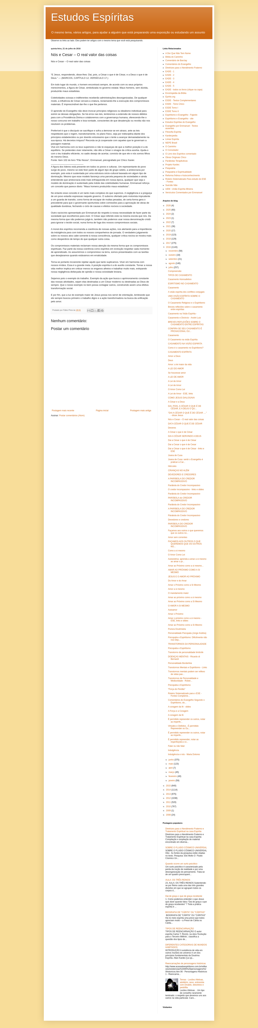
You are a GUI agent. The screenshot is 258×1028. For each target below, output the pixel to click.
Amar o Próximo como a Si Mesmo (184, 585)
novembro (174, 251)
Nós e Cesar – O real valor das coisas (186, 419)
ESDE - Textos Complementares (180, 100)
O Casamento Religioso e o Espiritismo (186, 303)
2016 (168, 247)
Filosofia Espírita (173, 132)
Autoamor (172, 610)
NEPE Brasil (171, 143)
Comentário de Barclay (176, 60)
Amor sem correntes (177, 537)
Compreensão (174, 271)
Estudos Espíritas (92, 17)
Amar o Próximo (175, 614)
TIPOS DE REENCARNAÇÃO (179, 928)
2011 (168, 802)
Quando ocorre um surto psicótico (181, 863)
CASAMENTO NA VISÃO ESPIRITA (185, 343)
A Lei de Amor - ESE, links (180, 393)
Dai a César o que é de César (182, 440)
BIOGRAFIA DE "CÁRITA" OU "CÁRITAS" (185, 912)
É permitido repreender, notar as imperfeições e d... (183, 740)
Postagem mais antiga (140, 410)
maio (171, 764)
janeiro (172, 780)
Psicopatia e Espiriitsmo (179, 685)
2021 (168, 226)
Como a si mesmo (176, 550)
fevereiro (173, 776)
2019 (168, 234)
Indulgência (173, 750)
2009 (168, 810)
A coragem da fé (175, 715)
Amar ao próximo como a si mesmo (185, 597)
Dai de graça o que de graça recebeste (183, 896)
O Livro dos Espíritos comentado (180, 154)
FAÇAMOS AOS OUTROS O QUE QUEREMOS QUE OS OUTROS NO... (185, 544)
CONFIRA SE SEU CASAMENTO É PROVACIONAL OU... (185, 329)
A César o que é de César (180, 432)
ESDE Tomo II (172, 111)
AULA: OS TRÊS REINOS (177, 880)
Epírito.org (170, 96)
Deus (170, 360)
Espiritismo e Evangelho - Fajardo (181, 115)
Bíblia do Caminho (174, 57)
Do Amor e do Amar (177, 580)
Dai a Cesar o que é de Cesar (182, 444)
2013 (168, 794)
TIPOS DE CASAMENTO (180, 275)
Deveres (172, 428)
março (172, 772)
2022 (168, 222)
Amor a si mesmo (176, 589)
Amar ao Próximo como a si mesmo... (186, 565)
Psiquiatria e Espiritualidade (178, 172)
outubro (172, 255)
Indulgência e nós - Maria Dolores (184, 754)
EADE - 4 (169, 82)
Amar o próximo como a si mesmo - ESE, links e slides (185, 619)
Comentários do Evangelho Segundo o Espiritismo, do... (186, 701)
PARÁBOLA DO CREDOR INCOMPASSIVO (180, 525)
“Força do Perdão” (176, 689)
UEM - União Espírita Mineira (179, 189)
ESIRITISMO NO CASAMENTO (183, 283)
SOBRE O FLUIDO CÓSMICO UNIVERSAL (186, 847)
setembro (173, 259)
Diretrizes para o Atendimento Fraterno (183, 67)
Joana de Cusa (175, 455)
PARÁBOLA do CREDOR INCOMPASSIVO (180, 499)
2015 (168, 785)
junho (171, 759)
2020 (168, 230)
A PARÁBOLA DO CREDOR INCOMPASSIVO (181, 479)
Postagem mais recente (63, 410)
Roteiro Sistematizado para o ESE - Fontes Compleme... (185, 694)
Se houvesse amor (177, 373)
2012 (168, 798)
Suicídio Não (171, 185)
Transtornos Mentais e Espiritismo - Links (187, 667)
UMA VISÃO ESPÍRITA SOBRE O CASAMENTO (184, 297)
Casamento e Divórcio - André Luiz (184, 317)
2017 (168, 243)
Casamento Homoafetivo (179, 279)
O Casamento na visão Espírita (182, 339)
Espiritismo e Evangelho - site (179, 118)
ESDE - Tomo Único (174, 104)
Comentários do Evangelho (178, 64)
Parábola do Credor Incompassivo (184, 485)
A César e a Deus (176, 402)
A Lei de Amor (174, 381)
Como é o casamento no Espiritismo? (185, 348)
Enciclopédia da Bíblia (175, 93)
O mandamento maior (178, 593)
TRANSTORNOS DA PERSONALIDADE (187, 644)
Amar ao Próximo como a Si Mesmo (185, 601)
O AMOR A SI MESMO (179, 605)
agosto (172, 263)
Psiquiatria (170, 168)
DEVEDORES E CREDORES (182, 474)
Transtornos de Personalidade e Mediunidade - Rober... (183, 679)
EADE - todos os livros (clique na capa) (183, 89)
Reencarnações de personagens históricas (185, 963)
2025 (168, 210)
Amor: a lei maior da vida (180, 364)
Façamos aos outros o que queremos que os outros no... (185, 531)
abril (171, 768)
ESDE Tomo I (171, 107)
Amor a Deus (174, 356)
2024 (168, 214)
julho (171, 267)
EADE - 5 (169, 86)
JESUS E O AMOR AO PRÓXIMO (184, 576)
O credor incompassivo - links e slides (186, 489)
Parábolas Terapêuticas (176, 161)
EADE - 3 (169, 78)
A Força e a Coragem (178, 711)
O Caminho (170, 146)
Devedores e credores (178, 519)
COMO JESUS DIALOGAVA (181, 397)
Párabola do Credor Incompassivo (184, 515)
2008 (168, 815)
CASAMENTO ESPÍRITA (180, 352)
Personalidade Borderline (180, 663)
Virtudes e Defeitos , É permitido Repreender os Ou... (183, 727)
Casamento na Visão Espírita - (182, 313)
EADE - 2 (169, 75)
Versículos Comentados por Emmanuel (183, 192)
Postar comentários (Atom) (72, 415)
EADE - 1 (169, 71)
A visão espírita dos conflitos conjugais (186, 292)
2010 (168, 806)
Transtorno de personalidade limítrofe (185, 652)
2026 (168, 205)
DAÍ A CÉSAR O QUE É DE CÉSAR (185, 423)
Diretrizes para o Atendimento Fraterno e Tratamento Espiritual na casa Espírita (184, 829)
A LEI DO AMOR (176, 368)
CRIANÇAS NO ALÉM (178, 470)
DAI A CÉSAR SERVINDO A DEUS (184, 436)
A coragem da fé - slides (179, 706)
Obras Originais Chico (175, 157)
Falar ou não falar (176, 746)
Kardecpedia (171, 135)
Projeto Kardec (172, 164)
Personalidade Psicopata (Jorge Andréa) (187, 633)
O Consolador (172, 150)
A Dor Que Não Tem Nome (178, 53)
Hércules (172, 466)
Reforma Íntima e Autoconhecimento (182, 175)
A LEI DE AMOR (175, 377)
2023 (168, 218)
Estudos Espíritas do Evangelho (180, 122)
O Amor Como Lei (176, 389)
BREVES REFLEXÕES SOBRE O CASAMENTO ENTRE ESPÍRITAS (186, 323)
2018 (168, 239)
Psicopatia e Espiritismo (179, 648)
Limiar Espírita (172, 139)
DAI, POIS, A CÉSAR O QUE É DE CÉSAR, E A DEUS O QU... (184, 407)
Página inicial (102, 410)
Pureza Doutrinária (177, 629)
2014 (168, 790)
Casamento (173, 287)
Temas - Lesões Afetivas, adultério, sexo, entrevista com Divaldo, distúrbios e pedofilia (192, 983)
